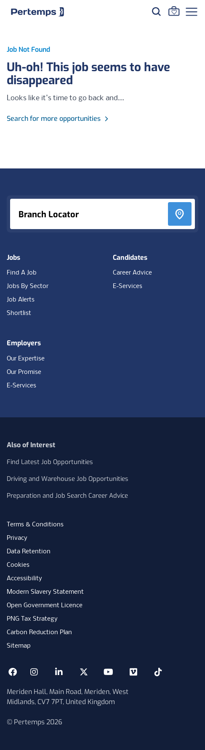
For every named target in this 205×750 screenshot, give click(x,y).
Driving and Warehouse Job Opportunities (67, 479)
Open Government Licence (45, 605)
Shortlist (19, 313)
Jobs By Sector (27, 286)
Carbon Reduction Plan (39, 632)
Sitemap (19, 646)
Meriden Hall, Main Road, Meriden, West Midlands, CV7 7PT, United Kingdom (67, 696)
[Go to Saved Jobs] (174, 11)
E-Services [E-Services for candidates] (127, 286)
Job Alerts (21, 299)
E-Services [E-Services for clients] (21, 385)
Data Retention (29, 551)
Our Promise (24, 372)
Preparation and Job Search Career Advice (67, 495)
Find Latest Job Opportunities (50, 462)
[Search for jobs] (156, 11)
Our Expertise (26, 358)
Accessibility (24, 578)
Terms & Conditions (35, 524)
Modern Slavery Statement (45, 592)
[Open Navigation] (191, 12)
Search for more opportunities (59, 118)
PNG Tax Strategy (32, 619)
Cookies (18, 565)
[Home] (37, 11)
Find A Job (22, 273)
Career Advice (132, 273)
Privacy (17, 538)
